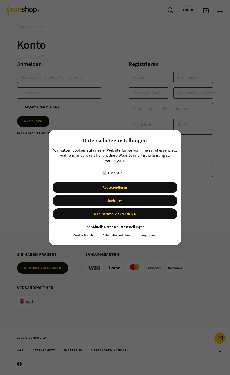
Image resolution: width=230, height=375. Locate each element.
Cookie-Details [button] (83, 232)
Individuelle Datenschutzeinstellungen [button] (114, 223)
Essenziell (114, 168)
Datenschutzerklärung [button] (117, 232)
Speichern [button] (115, 196)
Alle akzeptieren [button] (115, 183)
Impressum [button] (149, 232)
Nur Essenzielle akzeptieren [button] (115, 210)
